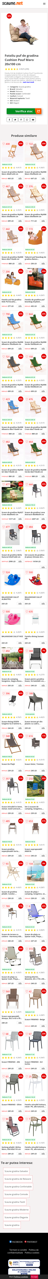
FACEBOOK (16, 1241)
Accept (34, 1276)
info (20, 178)
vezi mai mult (28, 82)
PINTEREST (30, 1241)
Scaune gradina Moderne (17, 1209)
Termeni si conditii (18, 1249)
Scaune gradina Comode (16, 1194)
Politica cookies (32, 1252)
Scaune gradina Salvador (16, 1171)
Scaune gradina (12, 1225)
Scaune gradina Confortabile (18, 1186)
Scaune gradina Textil (15, 1202)
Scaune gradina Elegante (16, 1217)
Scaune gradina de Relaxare (18, 1178)
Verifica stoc (28, 111)
